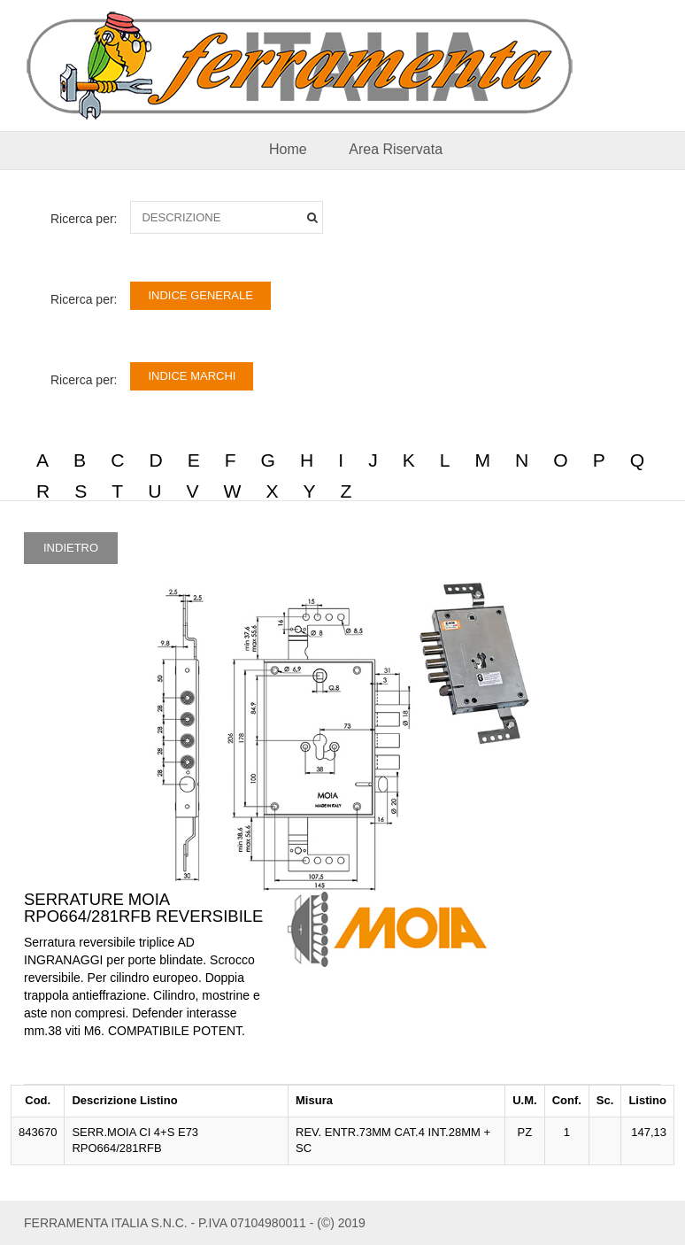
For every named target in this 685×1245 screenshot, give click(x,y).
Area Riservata (396, 149)
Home (288, 149)
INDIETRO (70, 547)
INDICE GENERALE (200, 295)
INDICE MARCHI (191, 376)
